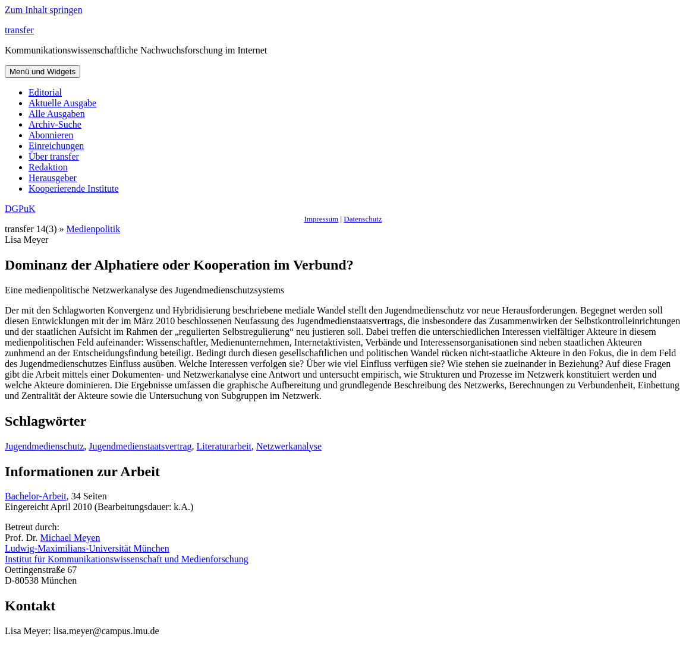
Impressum (321, 218)
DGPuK (20, 209)
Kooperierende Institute (74, 188)
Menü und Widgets (42, 71)
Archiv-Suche (55, 124)
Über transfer (54, 156)
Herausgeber (53, 178)
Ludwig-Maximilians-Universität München (87, 548)
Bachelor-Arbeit (36, 496)
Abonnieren (51, 135)
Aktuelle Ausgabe (62, 103)
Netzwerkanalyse (289, 446)
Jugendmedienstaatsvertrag (140, 446)
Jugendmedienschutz (44, 446)
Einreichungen (56, 146)
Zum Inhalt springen (44, 10)
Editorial (45, 92)
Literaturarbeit (224, 446)
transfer (19, 30)
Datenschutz (363, 218)
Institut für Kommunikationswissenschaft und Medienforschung (126, 559)
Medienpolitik (94, 229)
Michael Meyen (70, 538)
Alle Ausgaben (57, 114)
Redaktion (48, 167)
